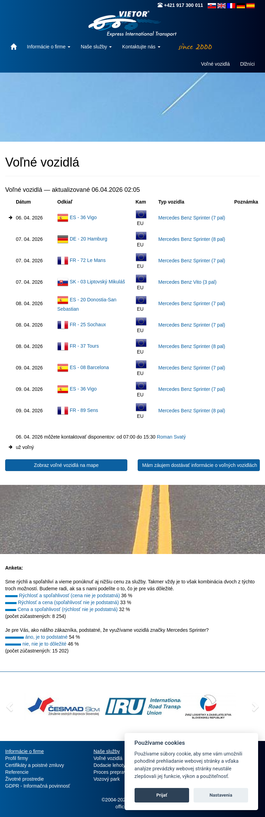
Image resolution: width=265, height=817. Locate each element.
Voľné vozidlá (215, 64)
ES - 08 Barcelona (89, 367)
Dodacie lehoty (110, 765)
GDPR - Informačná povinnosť (37, 786)
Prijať (161, 795)
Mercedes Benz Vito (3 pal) (187, 282)
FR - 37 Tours (84, 346)
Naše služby (96, 46)
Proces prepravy (111, 772)
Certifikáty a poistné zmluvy (34, 765)
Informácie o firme (48, 46)
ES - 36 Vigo (83, 217)
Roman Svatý (171, 437)
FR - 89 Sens (84, 410)
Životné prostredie (24, 779)
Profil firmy (16, 758)
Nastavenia (220, 795)
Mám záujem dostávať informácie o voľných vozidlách (199, 465)
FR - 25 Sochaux (88, 324)
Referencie (17, 772)
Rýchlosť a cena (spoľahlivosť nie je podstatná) (68, 602)
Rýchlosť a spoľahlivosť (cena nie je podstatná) (69, 595)
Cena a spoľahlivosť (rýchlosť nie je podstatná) (68, 609)
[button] (8, 704)
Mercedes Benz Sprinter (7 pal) (191, 217)
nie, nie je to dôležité (44, 644)
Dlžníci (247, 64)
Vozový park (107, 779)
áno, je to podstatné (46, 637)
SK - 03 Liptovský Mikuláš (97, 281)
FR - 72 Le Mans (88, 260)
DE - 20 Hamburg (88, 239)
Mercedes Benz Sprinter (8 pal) (191, 239)
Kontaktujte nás (141, 46)
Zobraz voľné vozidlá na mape (66, 465)
